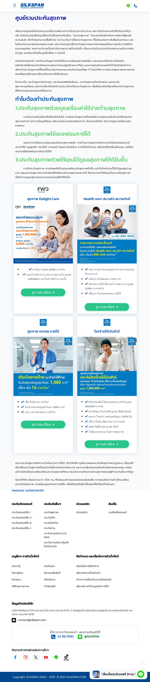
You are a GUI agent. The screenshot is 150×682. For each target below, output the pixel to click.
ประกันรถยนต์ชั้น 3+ (22, 523)
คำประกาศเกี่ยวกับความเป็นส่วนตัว (94, 580)
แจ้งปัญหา (49, 566)
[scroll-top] (143, 664)
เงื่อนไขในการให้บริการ (87, 566)
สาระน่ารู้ (16, 566)
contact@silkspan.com (32, 620)
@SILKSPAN (91, 636)
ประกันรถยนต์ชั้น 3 (21, 528)
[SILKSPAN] (32, 5)
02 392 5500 (65, 636)
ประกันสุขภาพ (51, 512)
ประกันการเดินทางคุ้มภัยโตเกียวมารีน (56, 544)
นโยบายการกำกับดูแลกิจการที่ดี (92, 586)
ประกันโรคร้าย (51, 523)
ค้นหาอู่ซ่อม (17, 573)
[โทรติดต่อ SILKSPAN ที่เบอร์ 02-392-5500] (135, 6)
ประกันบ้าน (49, 528)
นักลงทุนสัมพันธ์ (52, 573)
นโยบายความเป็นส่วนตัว (88, 573)
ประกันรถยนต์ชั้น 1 (21, 512)
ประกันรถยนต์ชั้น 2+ (22, 518)
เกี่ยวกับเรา (49, 580)
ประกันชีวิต (49, 518)
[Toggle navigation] (14, 5)
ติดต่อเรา (16, 580)
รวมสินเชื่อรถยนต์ (117, 512)
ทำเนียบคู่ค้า (50, 586)
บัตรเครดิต (81, 512)
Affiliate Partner (20, 586)
